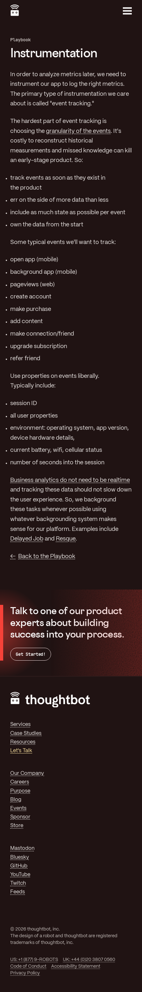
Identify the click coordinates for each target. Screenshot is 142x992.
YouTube (20, 874)
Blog (15, 799)
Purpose (20, 791)
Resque (66, 539)
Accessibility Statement (75, 966)
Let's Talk (21, 750)
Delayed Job (26, 539)
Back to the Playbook (46, 556)
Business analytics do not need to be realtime (70, 480)
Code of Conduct (28, 966)
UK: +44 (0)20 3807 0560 (89, 959)
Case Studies (25, 733)
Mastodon (22, 848)
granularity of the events (78, 131)
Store (16, 825)
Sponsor (20, 817)
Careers (19, 782)
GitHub (18, 866)
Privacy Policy (25, 973)
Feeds (17, 892)
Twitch (18, 883)
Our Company (27, 773)
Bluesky (19, 857)
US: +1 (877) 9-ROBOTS (34, 959)
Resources (22, 742)
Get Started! (31, 654)
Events (18, 808)
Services (20, 724)
